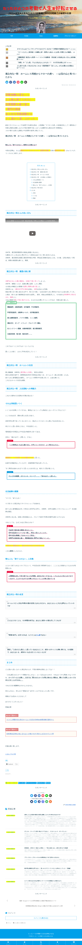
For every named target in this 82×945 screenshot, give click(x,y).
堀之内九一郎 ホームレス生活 (40, 175)
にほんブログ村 (10, 755)
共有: (33, 194)
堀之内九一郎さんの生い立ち (39, 169)
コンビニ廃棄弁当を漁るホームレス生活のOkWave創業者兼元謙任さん (30, 720)
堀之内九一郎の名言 (37, 188)
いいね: (34, 196)
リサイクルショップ (31, 783)
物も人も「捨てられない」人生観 (42, 185)
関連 (33, 199)
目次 (38, 166)
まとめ (33, 191)
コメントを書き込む (41, 924)
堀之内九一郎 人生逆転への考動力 (41, 177)
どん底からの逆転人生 (11, 783)
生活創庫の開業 (37, 183)
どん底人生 (22, 783)
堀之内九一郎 (41, 783)
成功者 (48, 783)
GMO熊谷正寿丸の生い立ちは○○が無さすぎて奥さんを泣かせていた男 (30, 734)
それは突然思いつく (38, 180)
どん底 (38, 636)
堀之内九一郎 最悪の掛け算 (39, 172)
